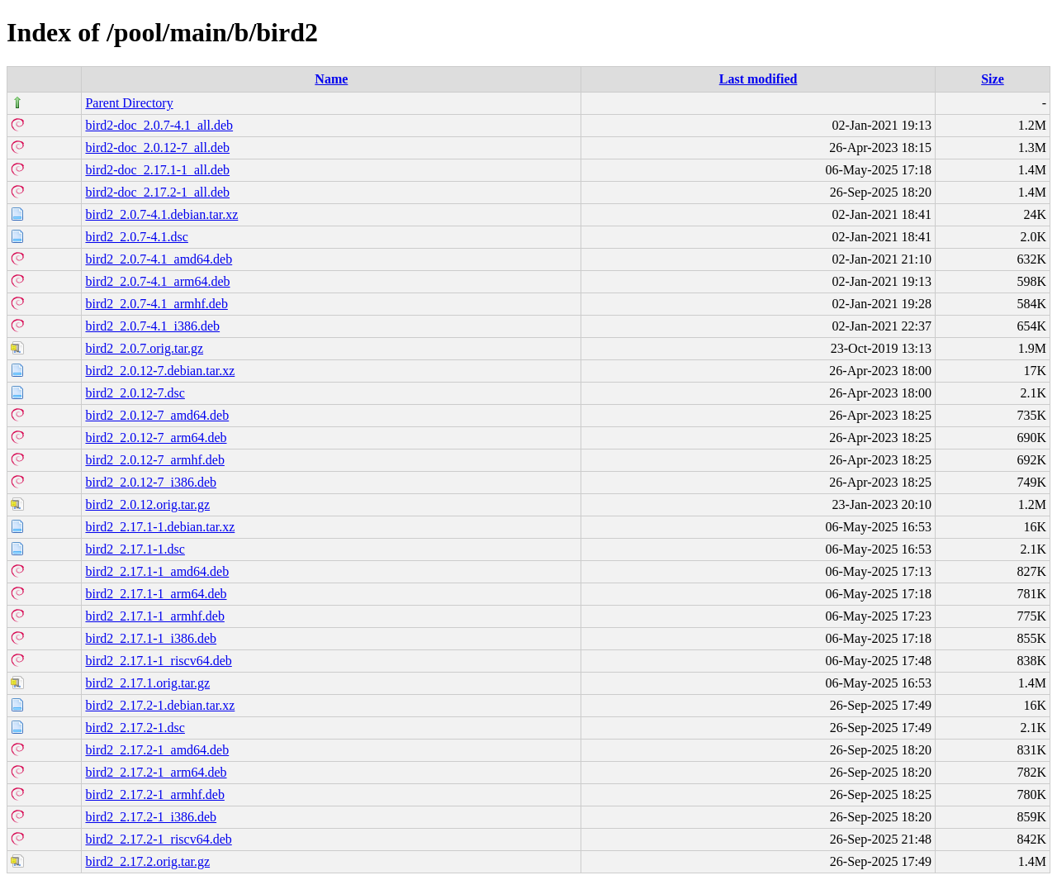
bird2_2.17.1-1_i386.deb (150, 638)
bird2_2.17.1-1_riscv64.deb (158, 661)
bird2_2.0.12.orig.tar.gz (147, 504)
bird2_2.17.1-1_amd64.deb (157, 571)
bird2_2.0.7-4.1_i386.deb (152, 326)
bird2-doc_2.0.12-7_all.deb (157, 147)
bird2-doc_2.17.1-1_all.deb (157, 170)
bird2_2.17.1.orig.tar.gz (147, 683)
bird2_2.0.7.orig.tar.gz (144, 348)
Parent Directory (129, 103)
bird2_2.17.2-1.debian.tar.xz (160, 705)
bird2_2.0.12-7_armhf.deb (154, 460)
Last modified (758, 79)
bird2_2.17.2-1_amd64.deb (157, 750)
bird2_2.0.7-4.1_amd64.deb (158, 259)
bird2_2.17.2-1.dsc (134, 728)
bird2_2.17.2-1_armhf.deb (154, 794)
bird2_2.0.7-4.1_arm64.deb (157, 281)
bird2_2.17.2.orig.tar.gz (147, 861)
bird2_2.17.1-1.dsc (134, 549)
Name (331, 79)
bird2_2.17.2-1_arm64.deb (155, 772)
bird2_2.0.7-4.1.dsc (136, 237)
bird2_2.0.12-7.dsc (134, 393)
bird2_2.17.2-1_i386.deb (150, 817)
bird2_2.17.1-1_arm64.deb (155, 594)
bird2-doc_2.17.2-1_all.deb (157, 192)
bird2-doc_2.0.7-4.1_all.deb (159, 125)
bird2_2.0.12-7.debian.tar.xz (160, 371)
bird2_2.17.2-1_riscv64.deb (158, 839)
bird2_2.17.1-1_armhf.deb (154, 616)
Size (992, 79)
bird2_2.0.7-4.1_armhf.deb (156, 304)
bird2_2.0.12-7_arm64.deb (155, 437)
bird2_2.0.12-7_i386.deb (150, 482)
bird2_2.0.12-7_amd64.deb (157, 415)
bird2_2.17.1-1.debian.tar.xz (160, 527)
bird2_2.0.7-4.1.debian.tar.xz (161, 214)
